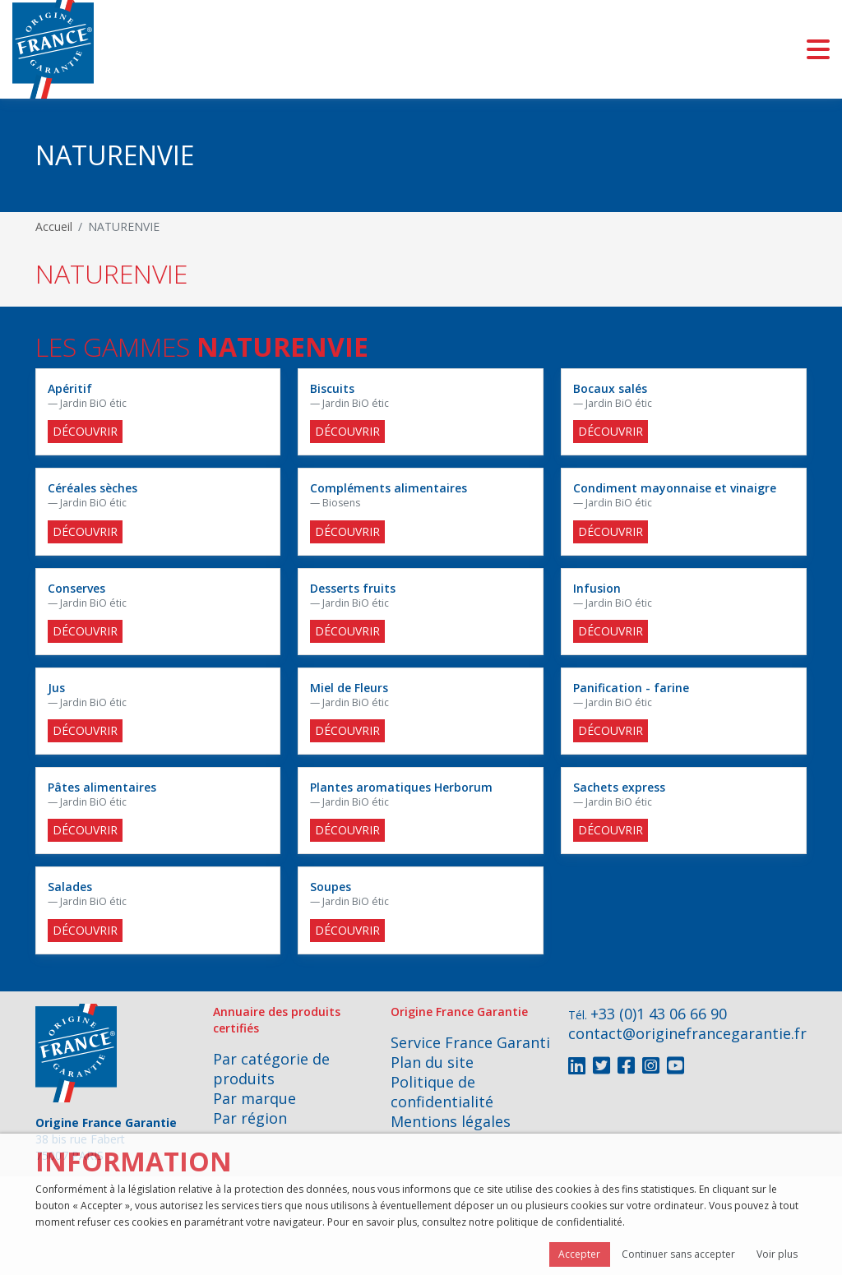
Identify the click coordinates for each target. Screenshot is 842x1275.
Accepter (579, 1254)
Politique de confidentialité (442, 1091)
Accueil (53, 226)
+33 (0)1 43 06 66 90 (658, 1013)
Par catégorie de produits (271, 1068)
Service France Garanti (470, 1042)
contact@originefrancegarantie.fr (687, 1033)
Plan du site (432, 1062)
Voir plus (777, 1254)
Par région (250, 1118)
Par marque (254, 1098)
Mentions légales (451, 1121)
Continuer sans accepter (678, 1254)
